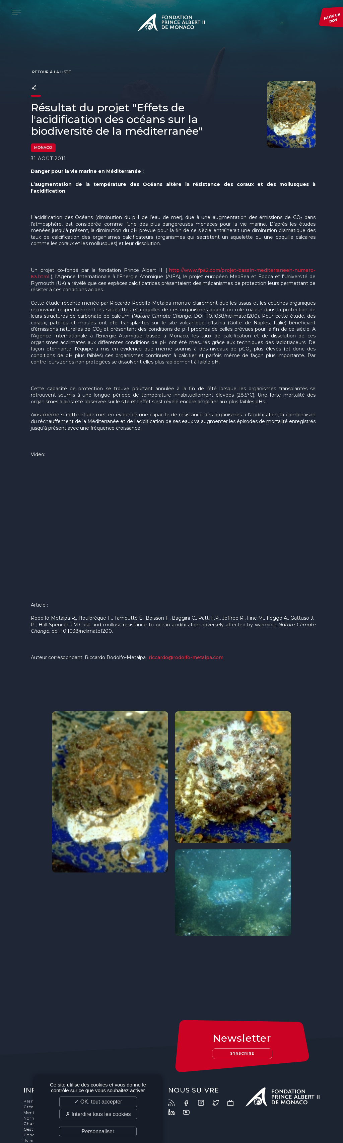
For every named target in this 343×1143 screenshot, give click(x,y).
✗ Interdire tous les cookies (98, 1114)
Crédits (32, 1067)
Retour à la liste (51, 72)
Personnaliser (97, 1131)
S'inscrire (242, 1014)
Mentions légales (42, 1073)
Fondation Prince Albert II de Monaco (171, 23)
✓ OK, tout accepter (98, 1102)
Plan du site (37, 1061)
